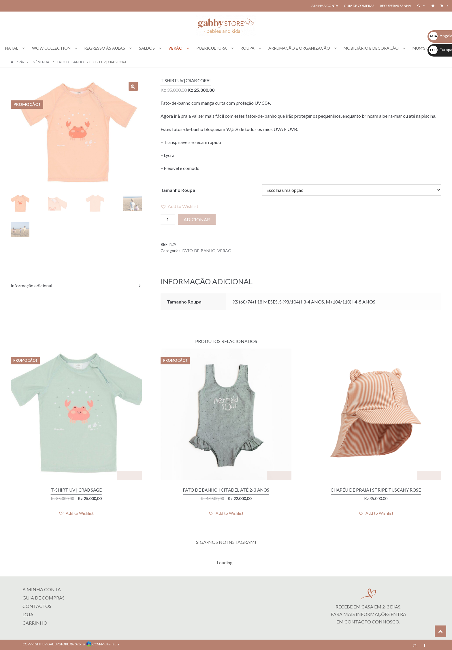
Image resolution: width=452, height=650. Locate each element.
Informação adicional (31, 285)
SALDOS (147, 48)
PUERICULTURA (211, 48)
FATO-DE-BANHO (70, 62)
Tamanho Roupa (178, 190)
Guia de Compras (359, 5)
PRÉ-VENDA (40, 62)
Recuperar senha (395, 5)
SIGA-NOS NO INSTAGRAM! (226, 541)
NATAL (11, 48)
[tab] (76, 285)
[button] (445, 6)
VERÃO (175, 48)
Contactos (36, 605)
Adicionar (197, 219)
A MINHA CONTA (41, 588)
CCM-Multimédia (105, 643)
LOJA (27, 613)
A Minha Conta (324, 5)
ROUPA (247, 48)
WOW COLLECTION (51, 48)
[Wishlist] (433, 6)
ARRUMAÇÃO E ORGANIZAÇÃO (299, 48)
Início (20, 62)
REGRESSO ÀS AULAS (104, 48)
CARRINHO (34, 622)
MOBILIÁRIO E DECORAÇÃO (371, 48)
